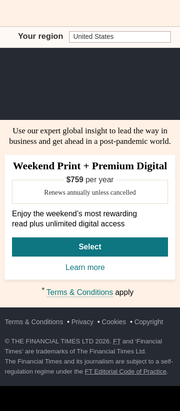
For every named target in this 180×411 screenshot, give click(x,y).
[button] (9, 13)
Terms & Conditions (80, 292)
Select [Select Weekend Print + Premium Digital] (90, 247)
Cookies (114, 322)
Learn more (90, 268)
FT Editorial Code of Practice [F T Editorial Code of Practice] (126, 371)
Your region (40, 36)
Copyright (148, 322)
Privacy (83, 322)
